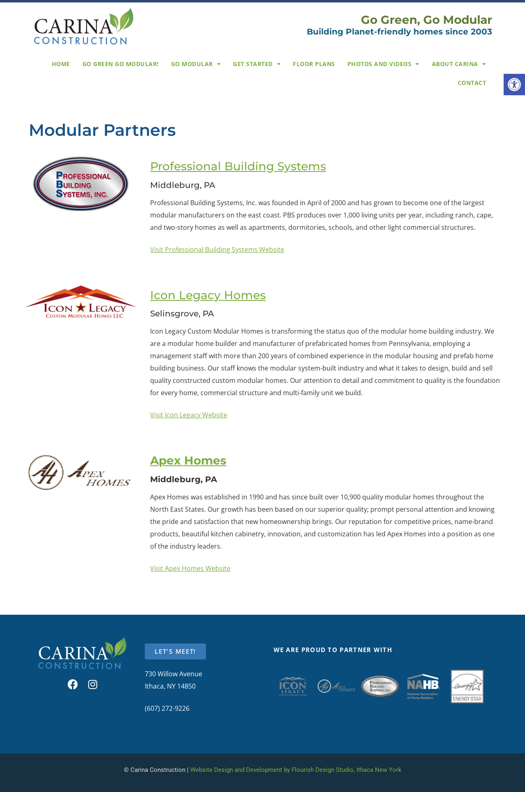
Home (61, 64)
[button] (514, 84)
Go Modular (196, 64)
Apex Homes (188, 460)
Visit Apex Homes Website (190, 568)
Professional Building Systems (238, 166)
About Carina (459, 64)
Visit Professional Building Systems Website (217, 249)
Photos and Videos (383, 64)
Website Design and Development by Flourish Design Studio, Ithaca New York (296, 770)
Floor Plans (314, 64)
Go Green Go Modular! (120, 64)
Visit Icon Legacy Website (188, 414)
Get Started (257, 64)
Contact (472, 83)
